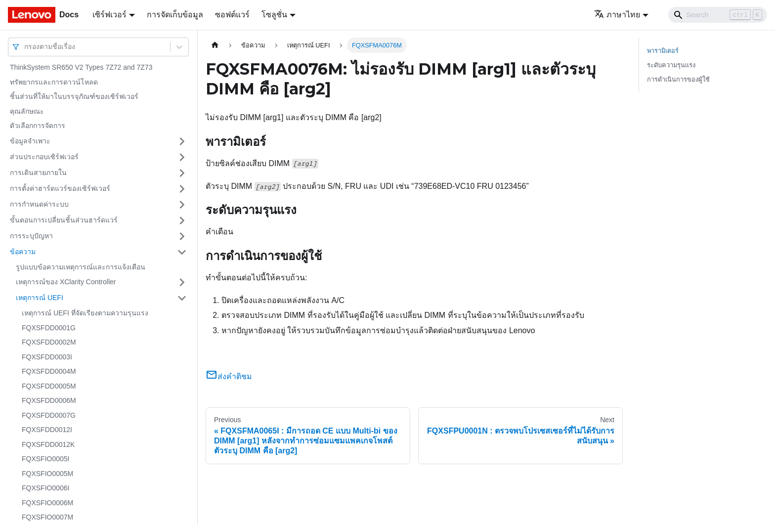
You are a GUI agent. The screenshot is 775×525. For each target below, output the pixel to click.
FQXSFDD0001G (49, 328)
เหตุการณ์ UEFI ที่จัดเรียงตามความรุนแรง (85, 313)
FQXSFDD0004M (49, 371)
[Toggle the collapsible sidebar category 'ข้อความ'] (182, 252)
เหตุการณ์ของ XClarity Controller (66, 282)
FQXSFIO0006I (45, 488)
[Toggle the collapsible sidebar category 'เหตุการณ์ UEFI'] (182, 298)
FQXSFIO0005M (47, 474)
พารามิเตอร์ (663, 50)
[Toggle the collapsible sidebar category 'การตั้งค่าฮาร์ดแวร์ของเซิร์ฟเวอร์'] (182, 189)
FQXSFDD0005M (49, 386)
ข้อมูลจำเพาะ (30, 141)
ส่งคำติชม (229, 376)
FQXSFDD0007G (49, 415)
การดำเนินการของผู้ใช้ (678, 79)
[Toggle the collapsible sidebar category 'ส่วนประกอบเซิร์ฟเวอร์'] (182, 157)
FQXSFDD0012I (47, 430)
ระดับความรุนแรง (671, 65)
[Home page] (215, 45)
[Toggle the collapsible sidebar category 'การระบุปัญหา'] (182, 236)
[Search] (717, 15)
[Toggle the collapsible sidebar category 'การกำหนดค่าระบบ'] (182, 205)
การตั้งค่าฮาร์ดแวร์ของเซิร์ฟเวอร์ (60, 188)
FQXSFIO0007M (47, 517)
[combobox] (25, 46)
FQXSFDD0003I (47, 357)
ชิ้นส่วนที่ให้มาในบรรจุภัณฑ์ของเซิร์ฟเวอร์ (74, 96)
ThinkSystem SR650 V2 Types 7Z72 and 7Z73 (81, 67)
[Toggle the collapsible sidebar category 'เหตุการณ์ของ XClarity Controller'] (182, 282)
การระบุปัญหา (31, 236)
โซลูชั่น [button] (274, 14)
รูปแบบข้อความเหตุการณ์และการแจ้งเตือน (80, 267)
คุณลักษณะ (27, 111)
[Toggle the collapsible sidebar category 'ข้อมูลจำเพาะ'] (182, 141)
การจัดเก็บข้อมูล (175, 14)
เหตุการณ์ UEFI (39, 298)
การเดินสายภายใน (38, 172)
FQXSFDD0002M (49, 342)
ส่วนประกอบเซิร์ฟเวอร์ (44, 157)
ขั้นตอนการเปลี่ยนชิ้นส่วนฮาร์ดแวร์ (64, 220)
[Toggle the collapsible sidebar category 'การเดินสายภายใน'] (182, 173)
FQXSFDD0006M (49, 400)
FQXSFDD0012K (48, 444)
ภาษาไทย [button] (617, 14)
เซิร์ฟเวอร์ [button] (109, 14)
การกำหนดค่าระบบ (39, 204)
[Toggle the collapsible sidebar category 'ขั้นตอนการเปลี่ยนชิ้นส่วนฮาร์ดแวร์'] (182, 220)
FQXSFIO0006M (47, 503)
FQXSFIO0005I (45, 459)
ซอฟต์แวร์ (232, 14)
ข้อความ (23, 252)
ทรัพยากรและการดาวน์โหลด (54, 82)
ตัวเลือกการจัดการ (37, 126)
